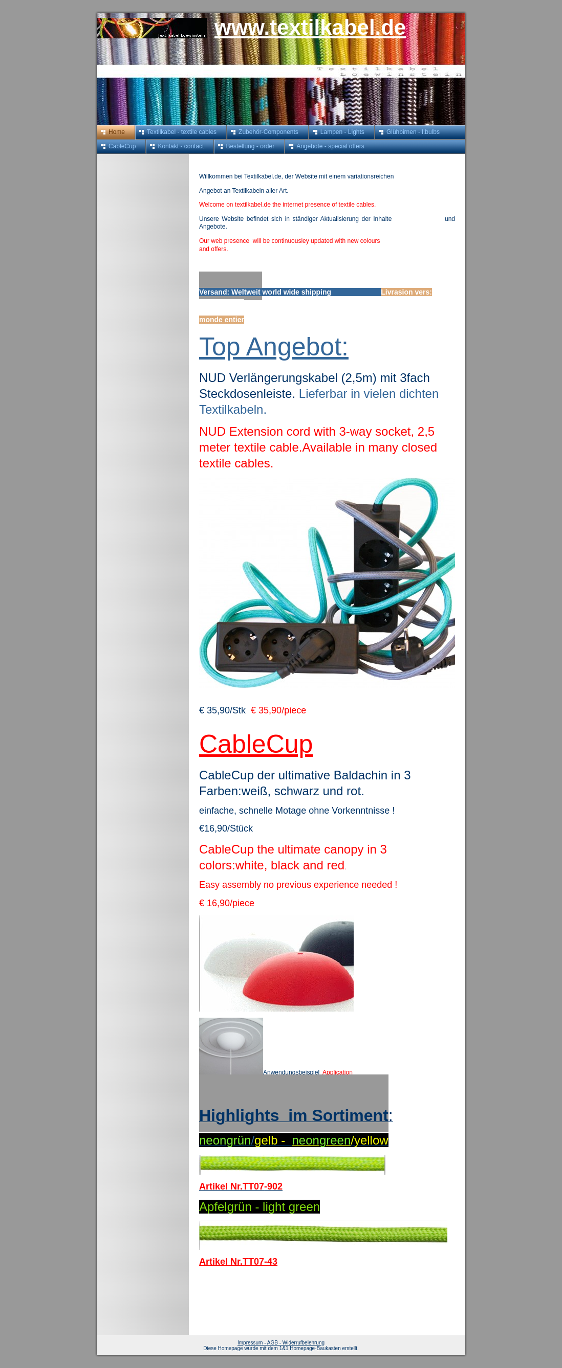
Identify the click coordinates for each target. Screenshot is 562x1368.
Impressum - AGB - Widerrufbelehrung (281, 1342)
